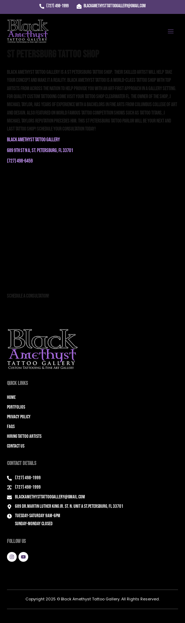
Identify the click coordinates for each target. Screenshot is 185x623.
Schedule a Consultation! (28, 296)
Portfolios (16, 407)
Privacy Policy (19, 417)
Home (11, 397)
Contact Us (15, 446)
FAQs (11, 426)
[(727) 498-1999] (54, 6)
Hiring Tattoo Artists (24, 436)
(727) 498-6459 (20, 161)
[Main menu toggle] (170, 31)
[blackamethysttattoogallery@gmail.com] (111, 6)
